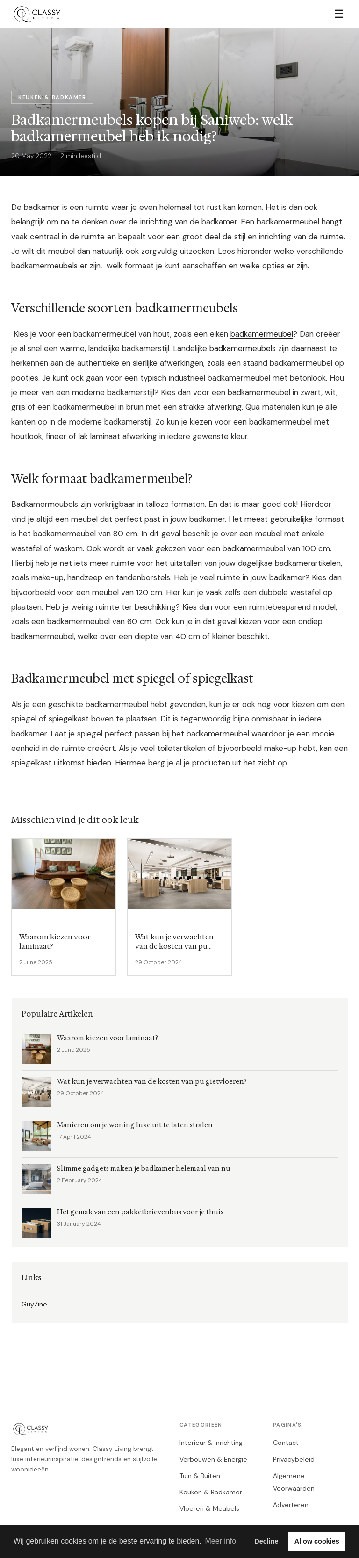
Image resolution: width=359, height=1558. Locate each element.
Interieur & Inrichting (211, 1442)
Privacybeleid (294, 1459)
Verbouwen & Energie (213, 1459)
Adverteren (291, 1504)
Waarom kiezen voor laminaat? (107, 1038)
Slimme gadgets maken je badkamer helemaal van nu (143, 1168)
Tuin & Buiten (200, 1475)
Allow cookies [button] (316, 1541)
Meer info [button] (220, 1541)
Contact (286, 1442)
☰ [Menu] (339, 13)
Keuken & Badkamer (211, 1492)
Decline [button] (266, 1541)
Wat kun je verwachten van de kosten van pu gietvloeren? (152, 1081)
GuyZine (34, 1304)
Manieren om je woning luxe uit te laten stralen (135, 1125)
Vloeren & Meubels (209, 1508)
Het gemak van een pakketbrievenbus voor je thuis (140, 1212)
